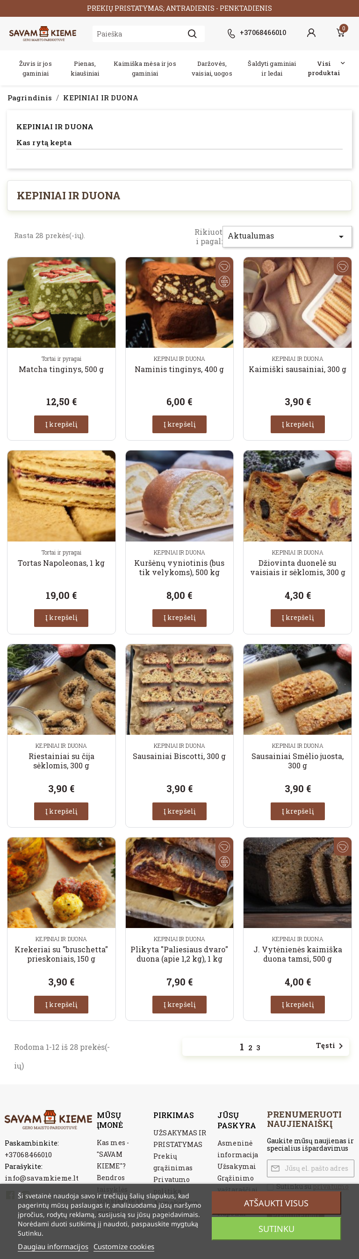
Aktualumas (287, 236)
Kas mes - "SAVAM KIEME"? (113, 1154)
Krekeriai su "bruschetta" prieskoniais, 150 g (61, 954)
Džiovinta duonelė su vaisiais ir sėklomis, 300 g (297, 567)
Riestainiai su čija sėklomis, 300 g (61, 760)
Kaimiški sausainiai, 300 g (297, 369)
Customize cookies (123, 1246)
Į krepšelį (61, 424)
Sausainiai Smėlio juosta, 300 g (297, 760)
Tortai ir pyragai (61, 358)
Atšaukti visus (276, 1203)
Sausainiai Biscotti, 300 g (179, 756)
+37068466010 (28, 1154)
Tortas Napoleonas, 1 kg (61, 563)
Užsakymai (236, 1166)
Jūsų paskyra (236, 1120)
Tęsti (331, 1046)
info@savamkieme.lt (42, 1177)
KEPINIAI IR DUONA (54, 126)
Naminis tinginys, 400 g (179, 369)
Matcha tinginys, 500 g (61, 369)
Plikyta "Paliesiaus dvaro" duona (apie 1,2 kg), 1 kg (179, 954)
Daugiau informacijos (53, 1246)
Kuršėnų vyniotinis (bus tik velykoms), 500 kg (179, 567)
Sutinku (276, 1228)
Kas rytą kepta (44, 142)
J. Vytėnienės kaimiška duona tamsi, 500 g (297, 954)
